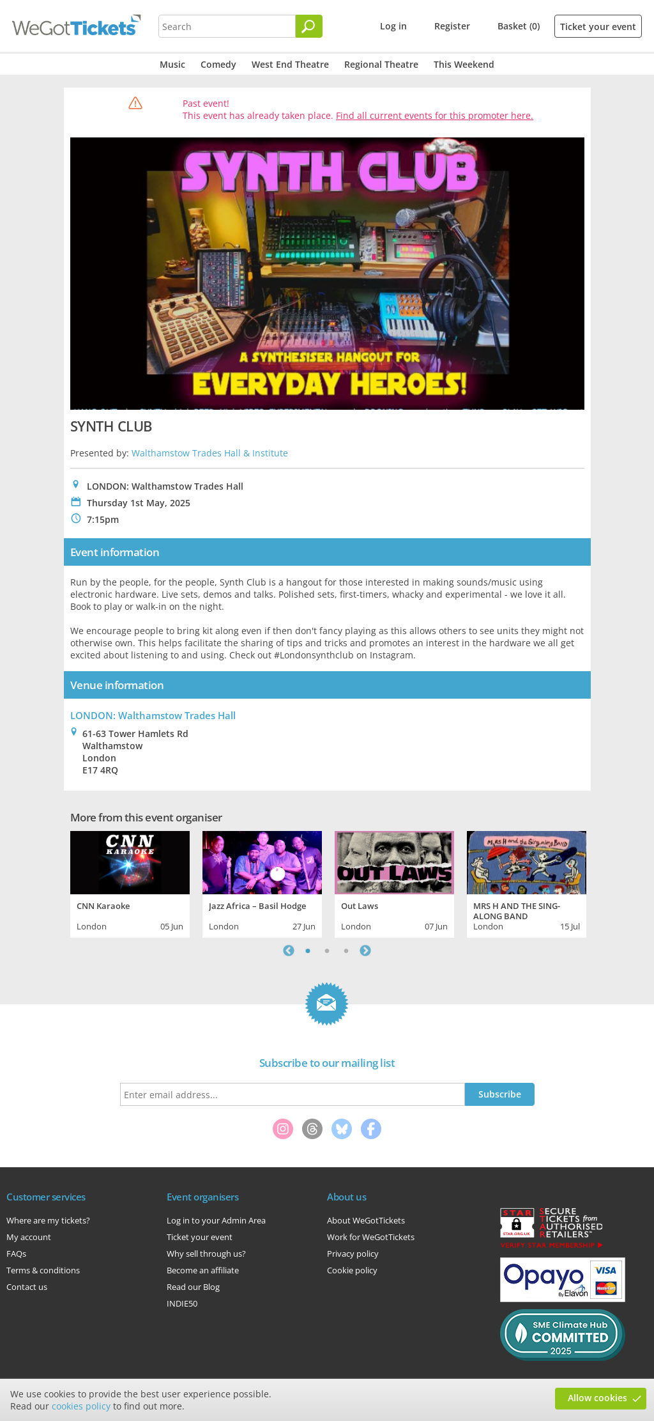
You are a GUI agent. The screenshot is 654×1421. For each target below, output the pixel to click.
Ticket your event (598, 26)
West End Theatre (290, 64)
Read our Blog (193, 1287)
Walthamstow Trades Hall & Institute (210, 453)
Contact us (26, 1287)
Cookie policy (352, 1270)
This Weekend (464, 64)
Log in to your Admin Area (216, 1220)
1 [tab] (307, 950)
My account (28, 1237)
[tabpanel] (130, 883)
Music (172, 64)
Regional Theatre (381, 64)
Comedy (218, 64)
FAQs (16, 1253)
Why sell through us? (206, 1253)
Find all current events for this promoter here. (434, 115)
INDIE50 (182, 1303)
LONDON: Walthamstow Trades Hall (153, 715)
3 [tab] (346, 950)
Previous (288, 950)
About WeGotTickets (366, 1220)
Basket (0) (519, 26)
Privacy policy (353, 1253)
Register (452, 26)
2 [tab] (327, 950)
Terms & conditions (43, 1270)
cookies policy (81, 1406)
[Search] (309, 26)
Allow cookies (597, 1398)
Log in (393, 26)
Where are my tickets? (48, 1220)
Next (365, 950)
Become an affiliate (203, 1270)
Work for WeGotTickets (370, 1237)
